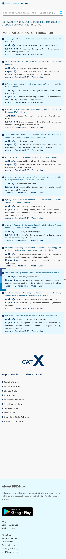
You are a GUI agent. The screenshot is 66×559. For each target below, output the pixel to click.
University (22, 190)
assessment (47, 303)
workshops (36, 303)
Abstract (9, 54)
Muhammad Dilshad (47, 161)
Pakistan (28, 167)
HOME (5, 22)
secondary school (27, 210)
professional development (31, 125)
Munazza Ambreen (39, 68)
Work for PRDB (9, 538)
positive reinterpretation (31, 283)
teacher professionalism (42, 144)
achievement (23, 100)
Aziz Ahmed (9, 395)
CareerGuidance (10, 525)
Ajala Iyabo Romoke (40, 257)
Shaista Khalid (10, 391)
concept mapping (28, 71)
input (51, 213)
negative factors (53, 280)
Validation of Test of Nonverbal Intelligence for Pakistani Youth (31, 315)
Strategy (20, 74)
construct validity (13, 326)
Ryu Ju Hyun (22, 232)
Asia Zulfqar (54, 45)
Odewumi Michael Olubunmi (29, 254)
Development (24, 303)
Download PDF (22, 54)
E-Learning (46, 260)
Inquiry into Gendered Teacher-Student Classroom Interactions (31, 157)
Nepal (16, 125)
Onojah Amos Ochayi (22, 257)
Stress (22, 280)
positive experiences (35, 280)
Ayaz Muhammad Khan (26, 184)
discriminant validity (13, 328)
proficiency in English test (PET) (38, 74)
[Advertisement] (33, 442)
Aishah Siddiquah (34, 277)
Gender (22, 164)
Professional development (31, 49)
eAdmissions (8, 528)
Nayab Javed (33, 161)
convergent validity (51, 326)
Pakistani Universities (51, 283)
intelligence (25, 323)
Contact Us (7, 542)
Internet (35, 260)
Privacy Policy (8, 545)
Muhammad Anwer (26, 91)
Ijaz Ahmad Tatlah (45, 91)
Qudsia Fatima (11, 408)
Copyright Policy (10, 548)
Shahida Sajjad (34, 232)
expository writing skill (49, 71)
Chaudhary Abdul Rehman (16, 417)
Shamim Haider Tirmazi (38, 45)
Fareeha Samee (11, 382)
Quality (52, 235)
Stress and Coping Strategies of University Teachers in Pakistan (32, 273)
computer (25, 260)
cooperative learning (27, 97)
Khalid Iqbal (22, 299)
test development (52, 323)
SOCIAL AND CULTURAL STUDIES (25, 22)
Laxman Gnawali (48, 116)
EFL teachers (47, 122)
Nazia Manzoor (38, 206)
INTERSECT (19, 167)
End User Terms (10, 552)
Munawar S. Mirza (24, 206)
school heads (46, 147)
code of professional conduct (28, 147)
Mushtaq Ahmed (12, 387)
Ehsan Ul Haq (22, 45)
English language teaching (30, 122)
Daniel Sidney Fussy (25, 141)
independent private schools (17, 213)
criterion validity (32, 326)
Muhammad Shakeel (14, 400)
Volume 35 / (24, 25)
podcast (57, 260)
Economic (49, 187)
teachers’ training (52, 49)
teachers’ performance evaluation (33, 235)
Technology (10, 263)
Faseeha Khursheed (13, 421)
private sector (23, 52)
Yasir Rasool (10, 413)
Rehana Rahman (24, 68)
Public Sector (10, 52)
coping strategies (12, 283)
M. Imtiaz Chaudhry (25, 319)
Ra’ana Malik (22, 161)
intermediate (10, 74)
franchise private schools (48, 210)
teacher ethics (25, 144)
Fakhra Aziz (21, 277)
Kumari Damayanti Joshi (28, 116)
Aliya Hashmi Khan (13, 404)
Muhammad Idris (34, 299)
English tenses (35, 100)
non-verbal (37, 323)
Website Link (37, 54)
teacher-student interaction (38, 164)
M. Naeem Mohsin (41, 319)
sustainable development (31, 187)
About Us (6, 535)
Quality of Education (39, 213)
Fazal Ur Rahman (49, 299)
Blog (4, 521)
